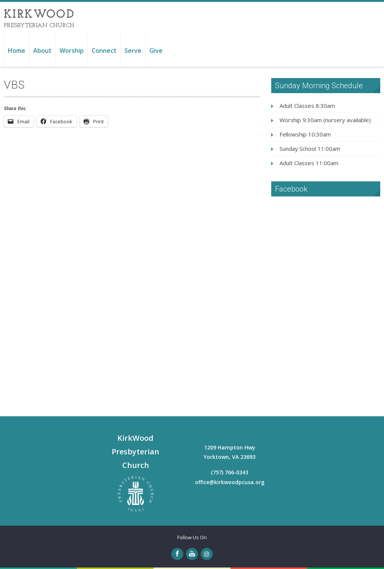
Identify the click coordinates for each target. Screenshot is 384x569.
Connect (104, 50)
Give (156, 50)
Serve (132, 50)
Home (16, 50)
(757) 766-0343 (229, 472)
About (42, 50)
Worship (72, 50)
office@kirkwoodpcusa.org (229, 482)
